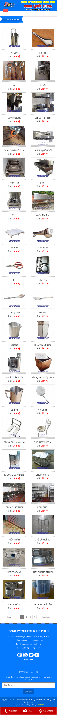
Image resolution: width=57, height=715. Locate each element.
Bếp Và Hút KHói (43, 117)
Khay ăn (43, 281)
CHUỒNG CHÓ (43, 476)
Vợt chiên (42, 411)
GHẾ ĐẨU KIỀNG (42, 541)
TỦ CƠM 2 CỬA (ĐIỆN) (14, 476)
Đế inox (14, 249)
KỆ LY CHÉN (42, 508)
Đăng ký (28, 691)
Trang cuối (46, 617)
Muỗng (42, 52)
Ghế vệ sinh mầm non (14, 443)
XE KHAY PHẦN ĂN (43, 606)
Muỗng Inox (14, 314)
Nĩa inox (43, 314)
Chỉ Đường (45, 711)
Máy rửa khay (14, 117)
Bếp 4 (42, 184)
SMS (27, 711)
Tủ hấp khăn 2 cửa (14, 379)
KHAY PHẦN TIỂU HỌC (43, 573)
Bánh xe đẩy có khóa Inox (14, 152)
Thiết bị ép (43, 249)
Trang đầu (10, 617)
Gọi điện (10, 711)
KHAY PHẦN (14, 606)
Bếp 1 (14, 216)
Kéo (14, 281)
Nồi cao (14, 346)
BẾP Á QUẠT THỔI (14, 508)
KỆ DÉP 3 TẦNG (14, 573)
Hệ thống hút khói (43, 151)
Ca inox (14, 411)
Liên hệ (16, 56)
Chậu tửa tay (42, 216)
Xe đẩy (14, 52)
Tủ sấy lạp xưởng (42, 346)
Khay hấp (14, 184)
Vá (14, 85)
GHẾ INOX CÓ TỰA (43, 443)
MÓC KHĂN (14, 541)
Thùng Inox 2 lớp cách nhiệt (43, 380)
